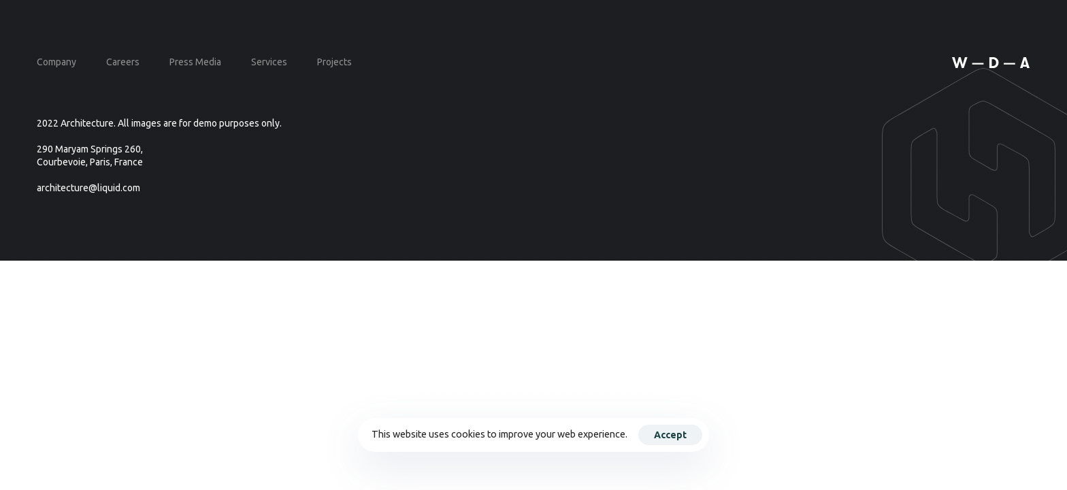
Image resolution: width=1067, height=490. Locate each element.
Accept (670, 434)
